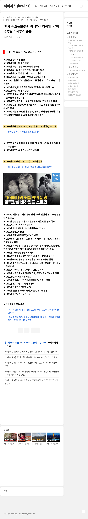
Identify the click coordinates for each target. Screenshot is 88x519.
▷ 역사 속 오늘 (12, 342)
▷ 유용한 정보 (72, 74)
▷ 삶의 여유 (71, 54)
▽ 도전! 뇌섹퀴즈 (73, 63)
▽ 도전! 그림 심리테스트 (75, 58)
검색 (81, 6)
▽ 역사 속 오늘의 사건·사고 (34, 342)
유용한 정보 (66, 6)
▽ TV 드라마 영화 (73, 92)
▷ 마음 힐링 (71, 37)
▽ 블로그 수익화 (73, 86)
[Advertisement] (32, 409)
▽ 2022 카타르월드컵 (74, 95)
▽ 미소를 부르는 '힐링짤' (75, 51)
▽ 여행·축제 (72, 80)
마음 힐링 (43, 6)
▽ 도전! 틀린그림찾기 (74, 60)
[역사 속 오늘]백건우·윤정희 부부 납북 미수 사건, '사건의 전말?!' (31, 357)
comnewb (32, 513)
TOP (83, 511)
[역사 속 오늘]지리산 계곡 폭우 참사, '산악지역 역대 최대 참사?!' (31, 351)
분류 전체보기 (72, 33)
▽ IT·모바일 (72, 89)
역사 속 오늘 (54, 6)
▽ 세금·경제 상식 (73, 83)
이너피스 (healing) (17, 5)
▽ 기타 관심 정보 (73, 77)
